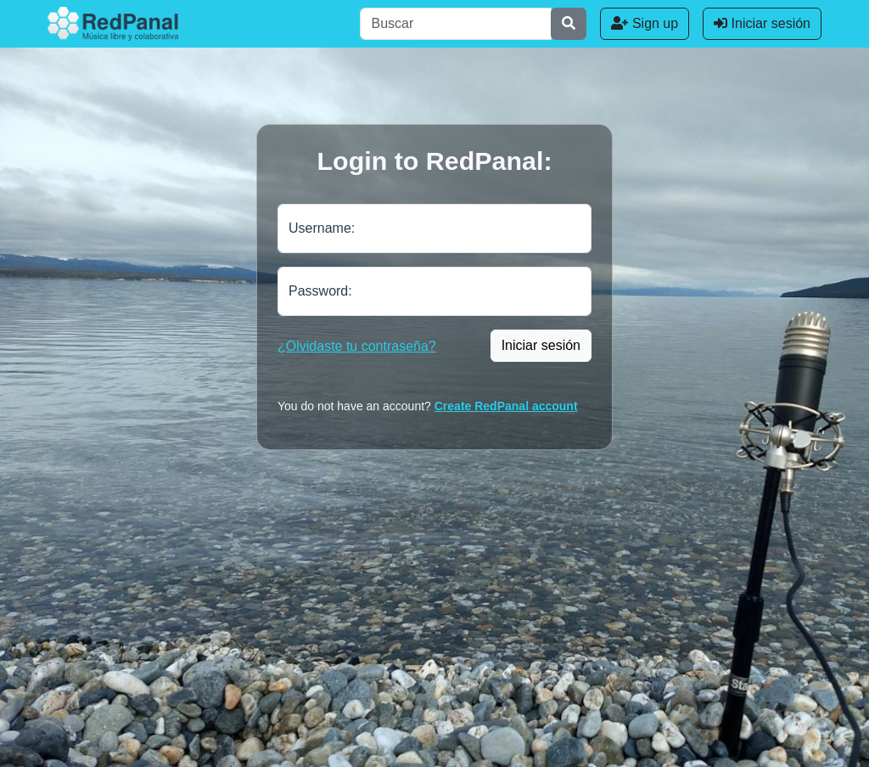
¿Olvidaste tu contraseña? (357, 346)
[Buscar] (456, 24)
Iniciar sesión (762, 23)
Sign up (644, 23)
